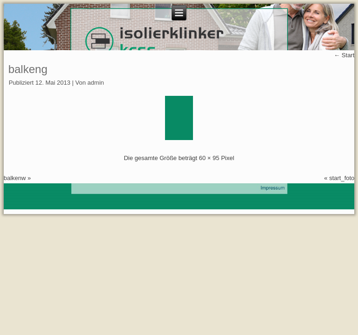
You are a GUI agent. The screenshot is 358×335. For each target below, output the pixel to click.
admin (96, 82)
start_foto (341, 177)
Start (344, 55)
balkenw (15, 177)
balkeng (28, 69)
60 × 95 (209, 157)
